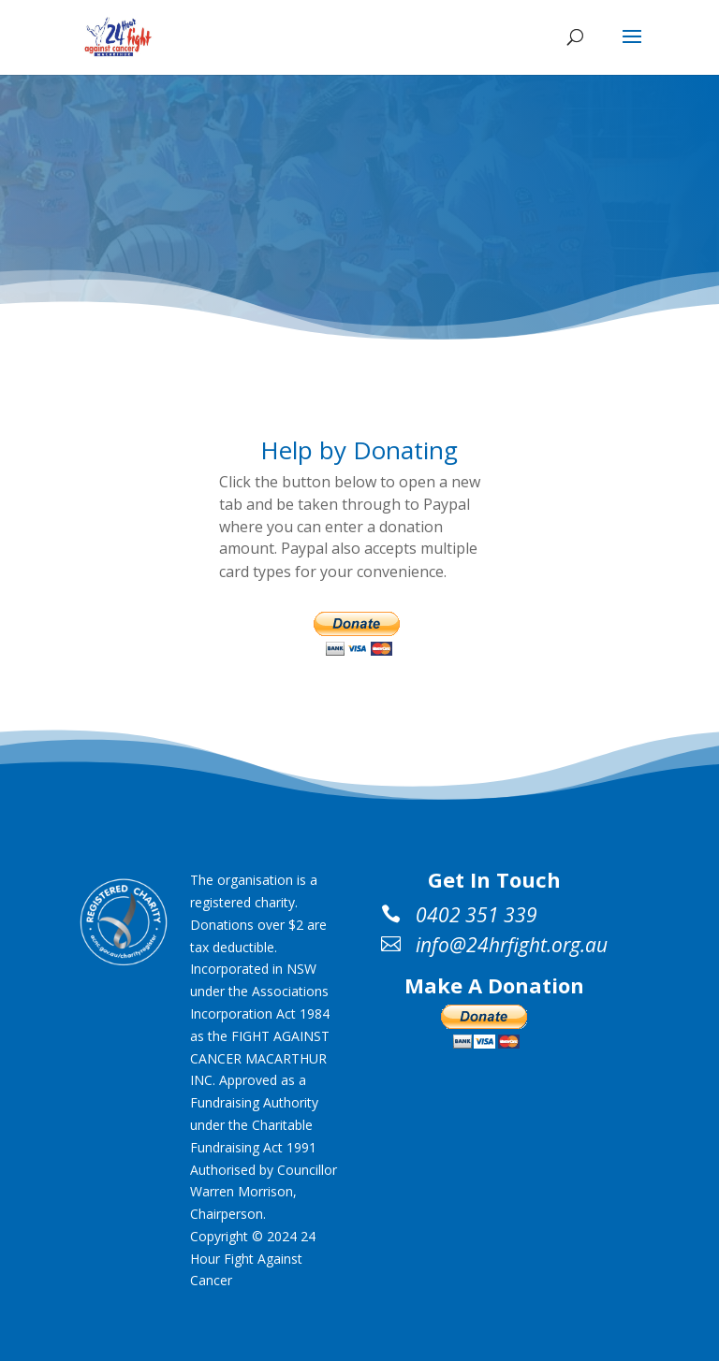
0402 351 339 (476, 915)
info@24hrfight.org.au (512, 945)
